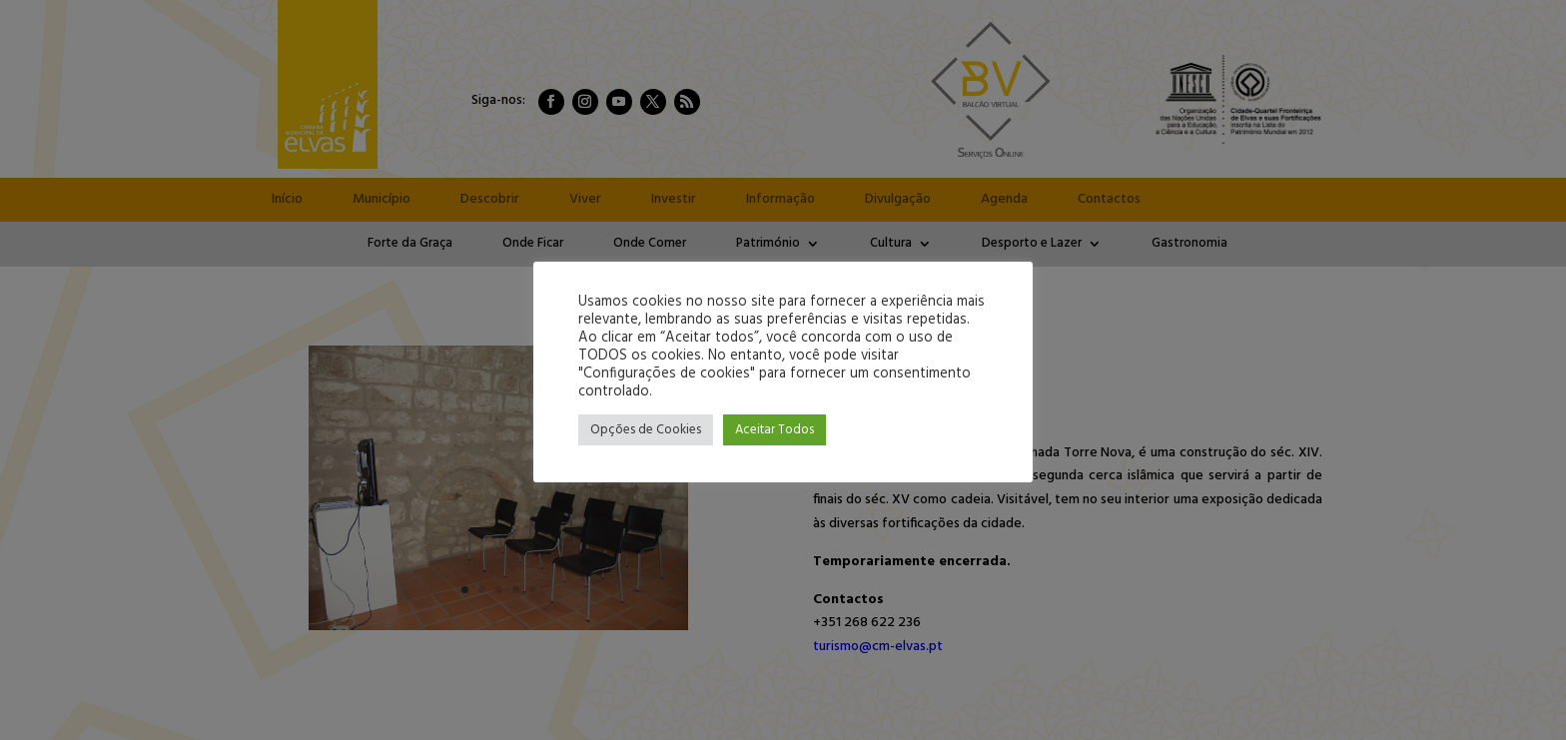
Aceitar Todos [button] (774, 429)
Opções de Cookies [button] (645, 429)
